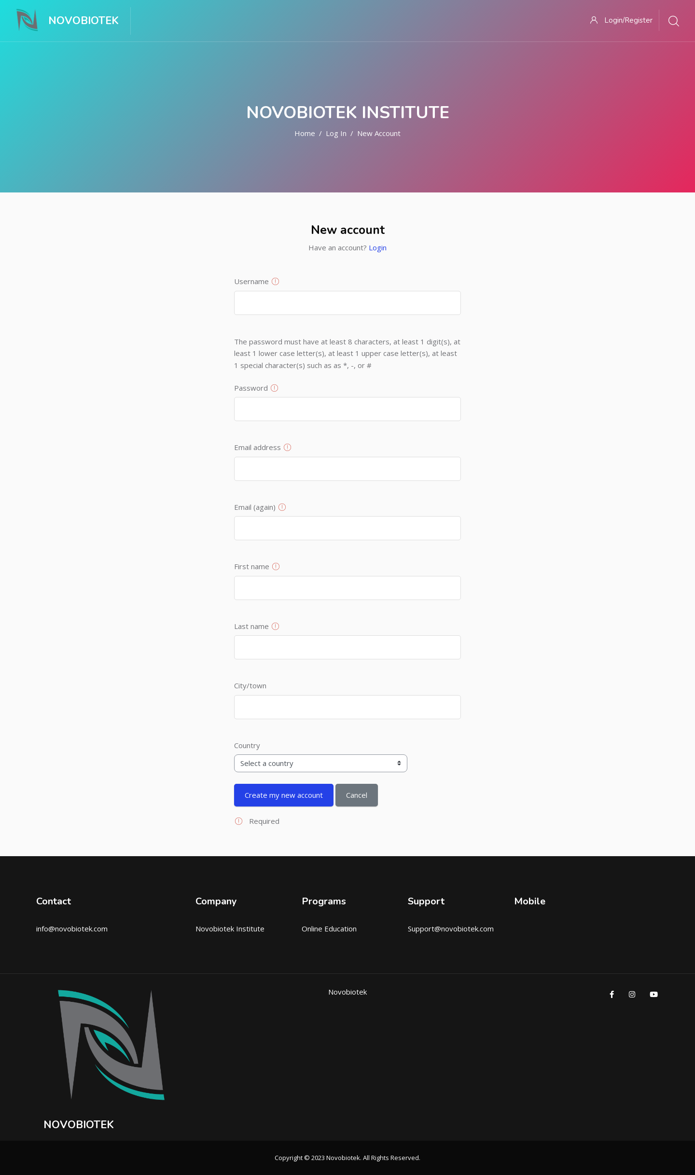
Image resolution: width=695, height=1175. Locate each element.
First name (251, 566)
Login (378, 247)
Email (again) (255, 507)
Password (251, 388)
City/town (250, 685)
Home (304, 133)
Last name (251, 626)
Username (251, 281)
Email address (257, 447)
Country (247, 745)
